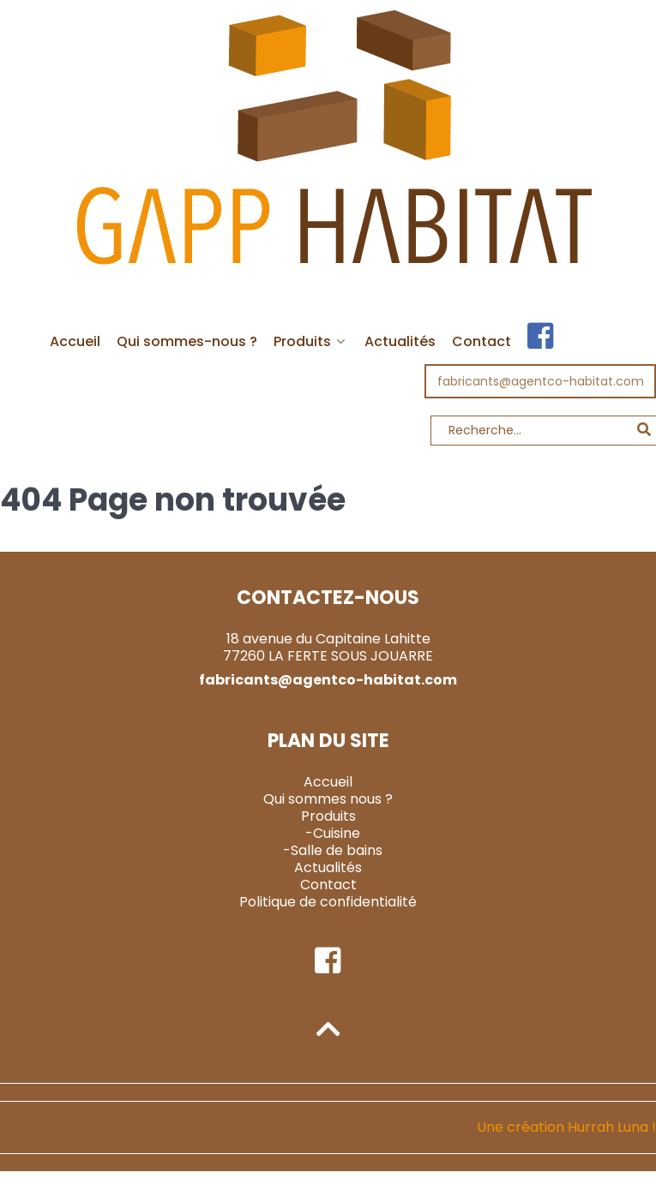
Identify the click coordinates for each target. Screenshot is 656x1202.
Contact (328, 884)
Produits (328, 816)
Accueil (328, 782)
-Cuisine (332, 833)
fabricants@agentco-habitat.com (540, 381)
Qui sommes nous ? (328, 799)
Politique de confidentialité (328, 902)
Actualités (328, 867)
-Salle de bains (332, 850)
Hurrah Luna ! (612, 1127)
